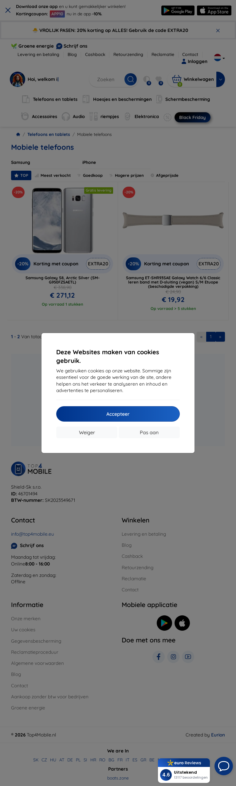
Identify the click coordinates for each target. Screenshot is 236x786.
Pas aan (149, 432)
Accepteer (118, 414)
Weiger (87, 432)
